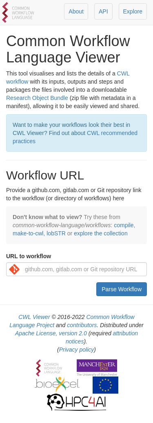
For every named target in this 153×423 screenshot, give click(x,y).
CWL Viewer (34, 317)
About (76, 11)
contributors (82, 325)
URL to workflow (28, 256)
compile (123, 225)
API (103, 11)
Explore (132, 11)
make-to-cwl (28, 233)
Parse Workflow (122, 289)
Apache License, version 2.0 (51, 333)
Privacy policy (76, 349)
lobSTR (56, 233)
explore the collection (101, 233)
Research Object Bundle (37, 98)
